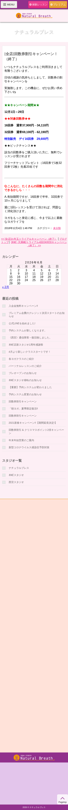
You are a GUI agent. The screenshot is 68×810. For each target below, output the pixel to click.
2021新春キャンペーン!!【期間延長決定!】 (33, 422)
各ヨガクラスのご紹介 (21, 358)
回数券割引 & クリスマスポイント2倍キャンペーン (36, 431)
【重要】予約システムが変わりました (30, 387)
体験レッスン (38, 4)
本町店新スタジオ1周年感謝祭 (26, 344)
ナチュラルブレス (19, 467)
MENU (9, 4)
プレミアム (58, 4)
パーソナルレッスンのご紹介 (25, 365)
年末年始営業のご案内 (21, 440)
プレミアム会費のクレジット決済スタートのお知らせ (37, 315)
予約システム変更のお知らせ (25, 394)
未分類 (57, 228)
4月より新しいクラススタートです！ (30, 351)
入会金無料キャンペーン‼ (23, 305)
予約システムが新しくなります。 (28, 330)
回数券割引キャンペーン (23, 401)
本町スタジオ (16, 475)
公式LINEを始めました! (22, 323)
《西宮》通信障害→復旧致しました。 (30, 337)
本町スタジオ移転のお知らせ (25, 380)
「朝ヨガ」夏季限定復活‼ (23, 408)
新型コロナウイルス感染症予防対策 (29, 447)
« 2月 (5, 287)
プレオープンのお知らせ (23, 373)
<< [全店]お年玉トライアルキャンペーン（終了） (29, 238)
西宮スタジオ (16, 482)
